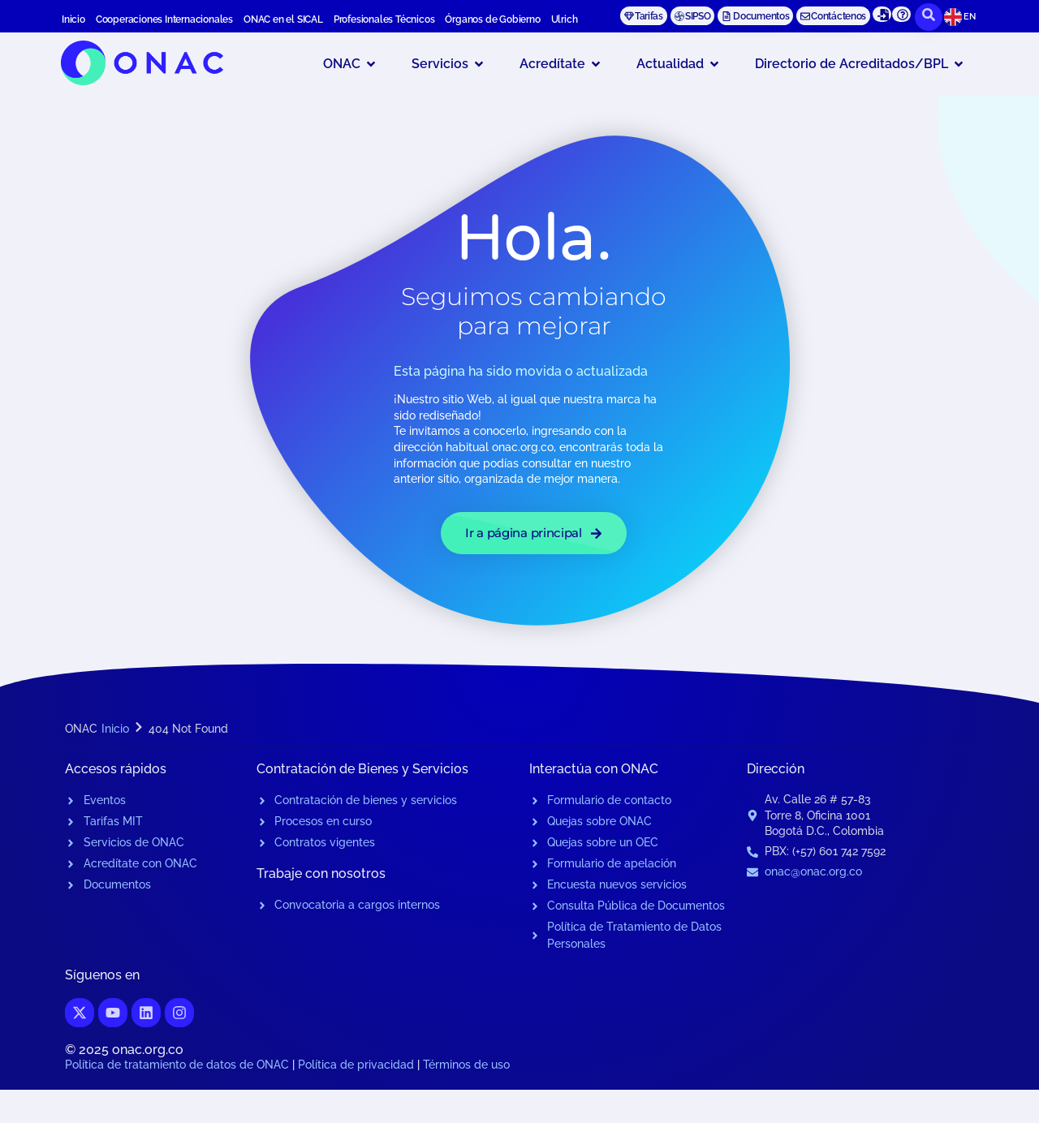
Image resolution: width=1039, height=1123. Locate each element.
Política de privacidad (356, 1064)
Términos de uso (466, 1064)
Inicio (73, 19)
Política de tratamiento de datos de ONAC (177, 1064)
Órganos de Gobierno (492, 19)
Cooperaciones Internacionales (164, 19)
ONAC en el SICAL (283, 19)
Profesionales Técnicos (384, 19)
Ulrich (564, 19)
